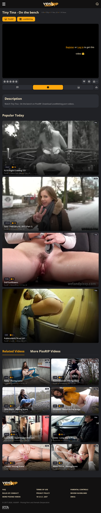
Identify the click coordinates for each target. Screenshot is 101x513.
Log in (80, 47)
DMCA (72, 497)
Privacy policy (43, 493)
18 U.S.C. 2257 (42, 497)
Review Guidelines (78, 493)
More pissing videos (11, 497)
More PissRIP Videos (45, 351)
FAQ (4, 490)
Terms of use (42, 490)
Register (70, 47)
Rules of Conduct (10, 493)
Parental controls (79, 490)
